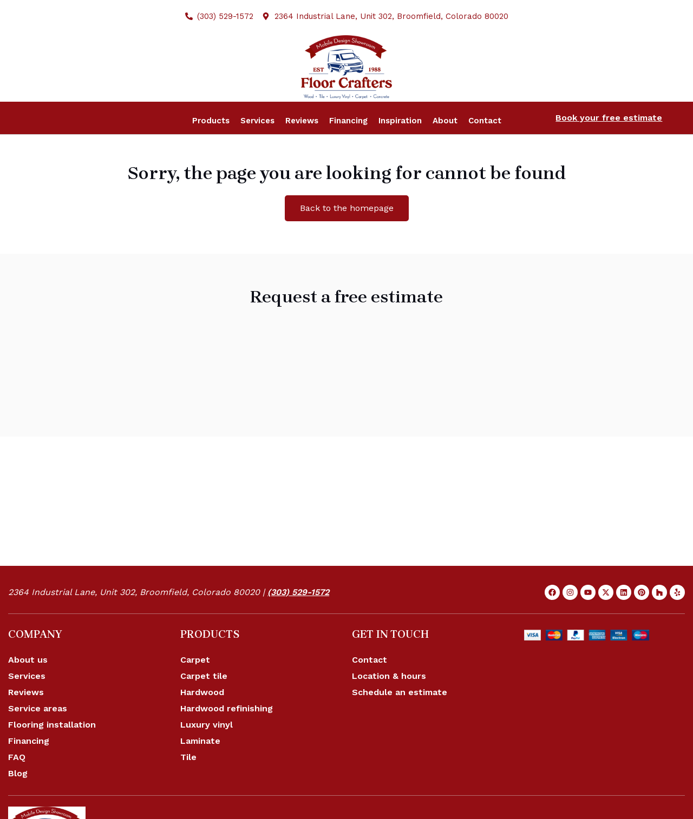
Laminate (200, 769)
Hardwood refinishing (226, 736)
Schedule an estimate (399, 720)
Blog (18, 801)
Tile (188, 785)
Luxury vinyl (206, 753)
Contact (369, 688)
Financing (28, 769)
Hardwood (202, 720)
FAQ (16, 785)
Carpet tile (203, 704)
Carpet (195, 688)
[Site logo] (346, 80)
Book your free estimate (608, 146)
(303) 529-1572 (298, 620)
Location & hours (389, 704)
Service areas (37, 736)
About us (28, 688)
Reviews (26, 720)
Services (26, 704)
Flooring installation (52, 753)
